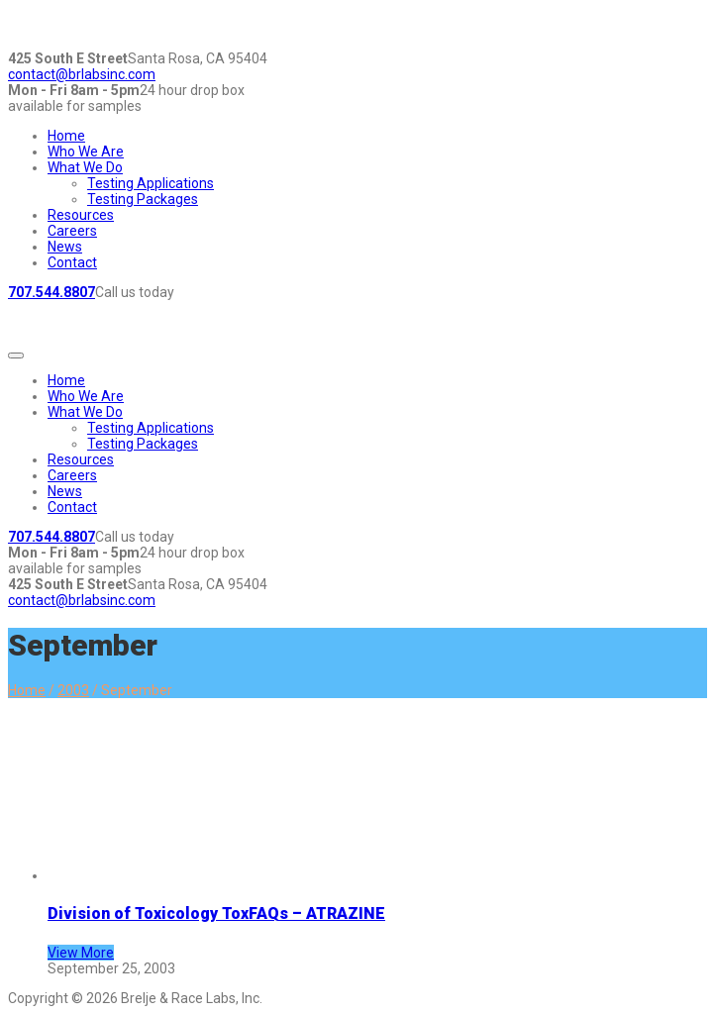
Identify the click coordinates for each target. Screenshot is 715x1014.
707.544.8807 (51, 292)
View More (81, 953)
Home (66, 136)
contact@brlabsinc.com (81, 74)
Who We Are (86, 151)
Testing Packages (142, 199)
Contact (72, 262)
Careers (72, 231)
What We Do (85, 167)
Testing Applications (150, 183)
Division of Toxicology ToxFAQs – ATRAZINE (216, 913)
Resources (81, 215)
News (65, 246)
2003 (73, 690)
